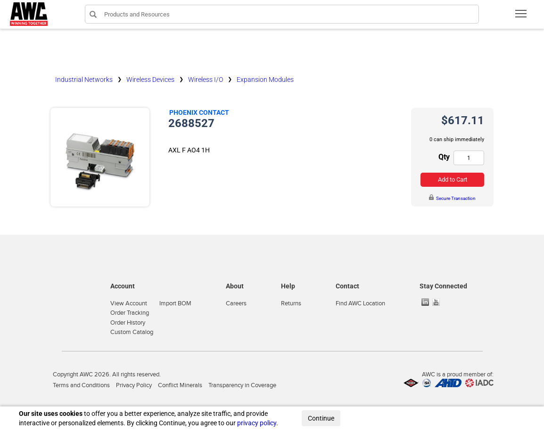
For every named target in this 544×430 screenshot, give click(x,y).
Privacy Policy (134, 385)
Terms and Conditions (81, 385)
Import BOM (175, 303)
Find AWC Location (360, 303)
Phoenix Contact (199, 112)
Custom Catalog (131, 332)
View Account (128, 303)
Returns (291, 303)
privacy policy (256, 423)
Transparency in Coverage (242, 385)
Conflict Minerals (180, 385)
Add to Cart (452, 179)
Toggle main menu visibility (521, 16)
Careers (236, 303)
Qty (444, 156)
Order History (127, 322)
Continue (321, 418)
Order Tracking (129, 313)
